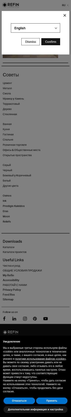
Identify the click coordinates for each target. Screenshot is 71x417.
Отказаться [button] (19, 400)
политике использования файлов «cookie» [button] (40, 358)
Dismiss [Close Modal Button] (30, 42)
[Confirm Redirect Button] (50, 41)
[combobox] (35, 28)
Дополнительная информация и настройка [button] (35, 409)
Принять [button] (51, 400)
